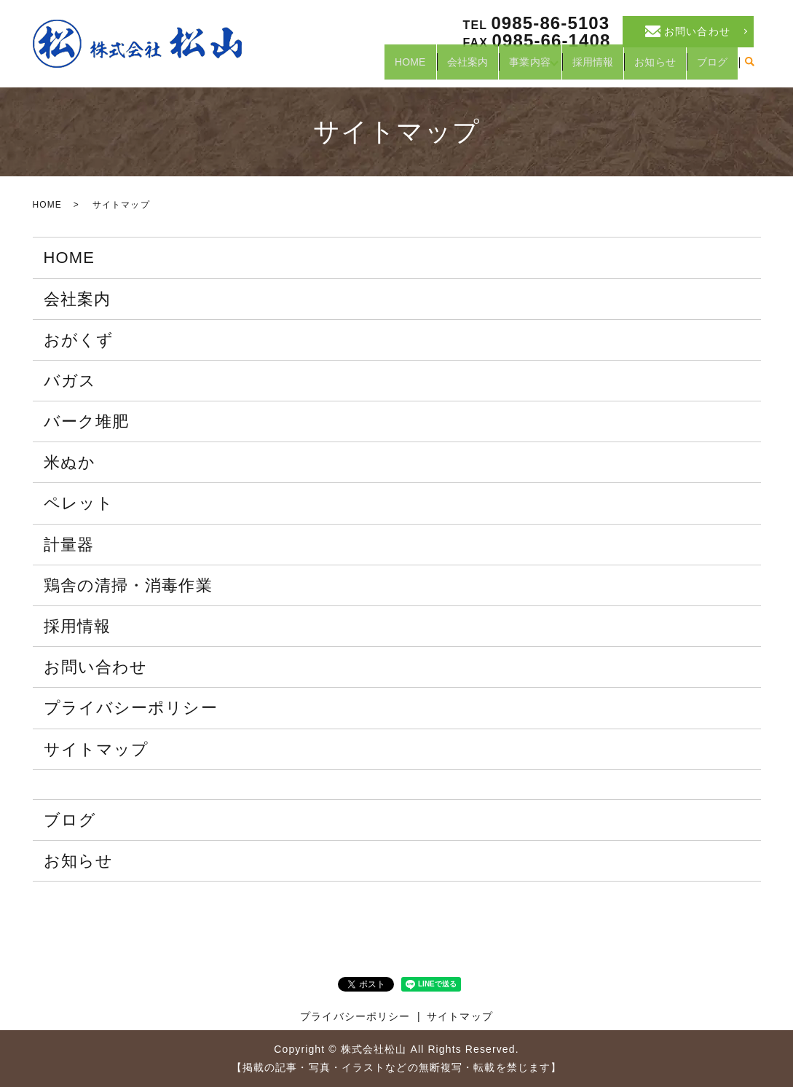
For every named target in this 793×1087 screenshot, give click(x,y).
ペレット (79, 503)
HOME (390, 68)
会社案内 (451, 68)
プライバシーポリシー (131, 708)
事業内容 (515, 68)
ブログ (711, 68)
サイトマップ (96, 749)
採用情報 (586, 68)
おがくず (79, 340)
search (750, 68)
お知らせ (651, 68)
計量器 (69, 544)
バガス (70, 381)
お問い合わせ (96, 667)
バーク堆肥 (87, 421)
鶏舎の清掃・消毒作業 (128, 585)
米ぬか (69, 462)
